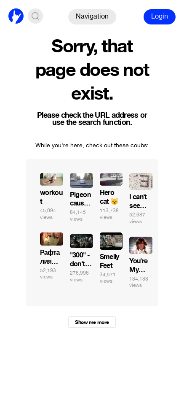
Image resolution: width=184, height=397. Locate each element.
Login (159, 16)
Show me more (92, 322)
